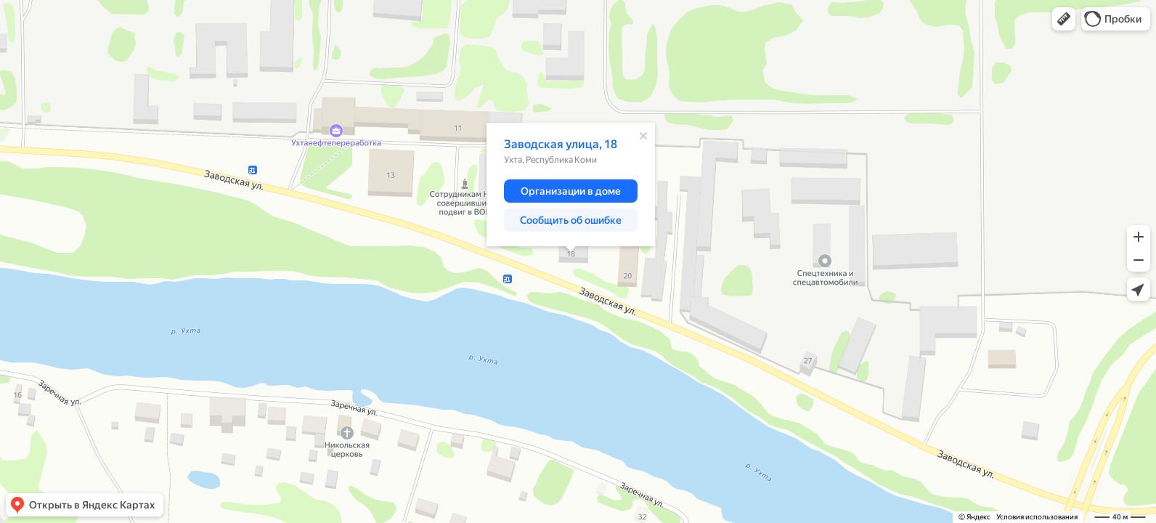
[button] (1063, 19)
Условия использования (1037, 517)
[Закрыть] (643, 136)
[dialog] (571, 184)
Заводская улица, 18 (560, 144)
